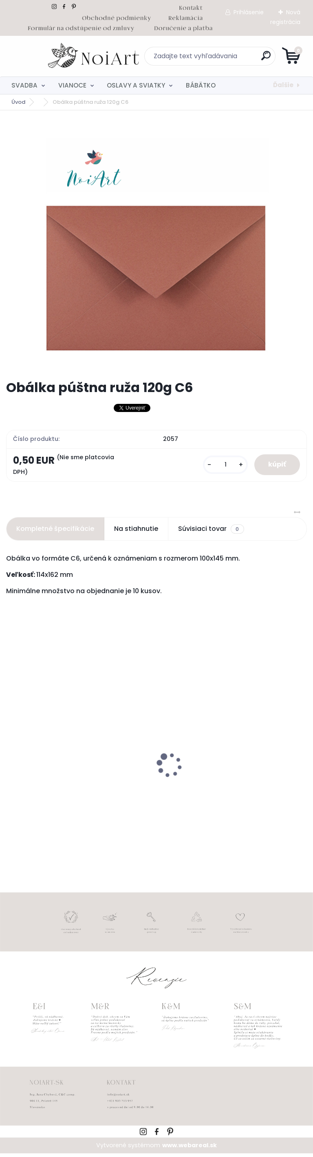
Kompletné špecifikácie (55, 532)
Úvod (18, 102)
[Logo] (56, 56)
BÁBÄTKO (201, 85)
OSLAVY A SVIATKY (136, 85)
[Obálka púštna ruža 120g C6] (156, 245)
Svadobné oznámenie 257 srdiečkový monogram (70, 792)
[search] (254, 59)
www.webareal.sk (189, 1149)
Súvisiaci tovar (211, 533)
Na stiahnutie (136, 532)
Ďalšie (283, 85)
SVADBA (24, 85)
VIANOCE (72, 85)
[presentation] (12, 756)
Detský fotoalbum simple (205, 788)
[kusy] (219, 467)
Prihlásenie (249, 12)
